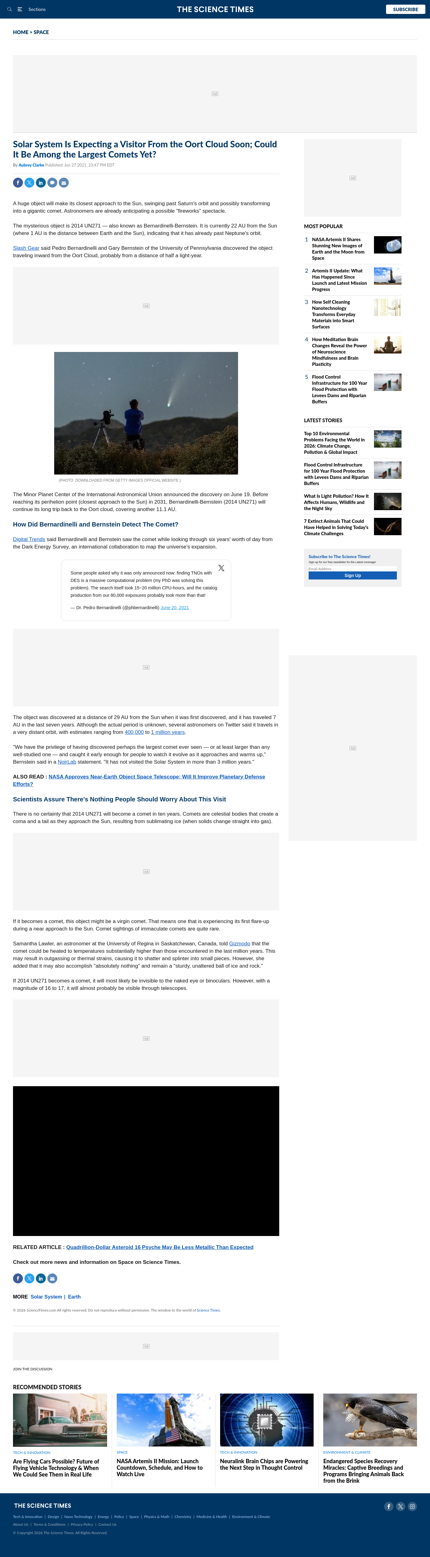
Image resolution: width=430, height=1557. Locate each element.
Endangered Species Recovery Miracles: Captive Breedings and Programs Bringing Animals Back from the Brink (363, 1471)
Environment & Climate (251, 1516)
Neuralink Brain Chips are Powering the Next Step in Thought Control (264, 1464)
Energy (103, 1516)
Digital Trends (29, 539)
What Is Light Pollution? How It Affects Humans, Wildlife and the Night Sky (336, 502)
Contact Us (107, 1524)
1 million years (168, 732)
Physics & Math (156, 1516)
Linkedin (41, 183)
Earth (74, 1296)
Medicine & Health (212, 1516)
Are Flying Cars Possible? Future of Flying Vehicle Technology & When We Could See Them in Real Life (56, 1468)
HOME (20, 32)
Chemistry (183, 1516)
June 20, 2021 (175, 607)
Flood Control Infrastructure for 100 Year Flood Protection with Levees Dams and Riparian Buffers (339, 389)
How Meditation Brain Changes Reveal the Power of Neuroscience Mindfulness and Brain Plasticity (339, 351)
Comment (52, 183)
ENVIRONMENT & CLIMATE (346, 1452)
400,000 (134, 732)
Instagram (412, 1506)
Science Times (208, 1310)
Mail (64, 183)
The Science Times (215, 9)
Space (134, 1516)
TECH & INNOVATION (31, 1452)
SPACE (41, 32)
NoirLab (67, 762)
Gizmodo (239, 944)
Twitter (29, 183)
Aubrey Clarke (32, 165)
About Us (20, 1524)
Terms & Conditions (49, 1524)
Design (53, 1516)
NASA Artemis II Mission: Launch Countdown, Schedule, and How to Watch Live (160, 1467)
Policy (119, 1516)
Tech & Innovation (27, 1516)
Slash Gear (26, 248)
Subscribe (405, 9)
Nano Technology (78, 1516)
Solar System (46, 1296)
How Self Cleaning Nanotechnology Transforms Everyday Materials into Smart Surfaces (333, 314)
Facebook (18, 183)
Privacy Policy (82, 1524)
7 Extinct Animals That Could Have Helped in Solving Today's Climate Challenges (336, 527)
